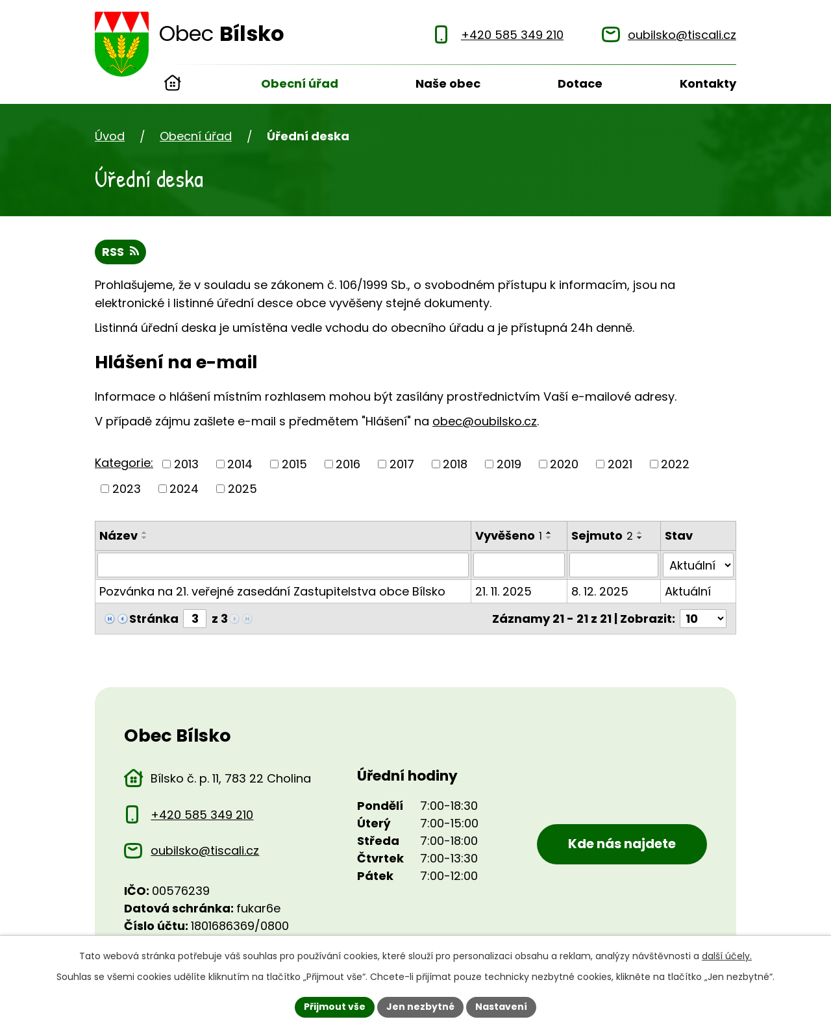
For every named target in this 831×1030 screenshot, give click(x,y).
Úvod (173, 84)
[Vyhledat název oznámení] (283, 565)
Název (118, 535)
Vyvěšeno (508, 535)
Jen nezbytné (420, 1006)
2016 (348, 464)
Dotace (580, 83)
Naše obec (448, 83)
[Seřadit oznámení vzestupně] (145, 532)
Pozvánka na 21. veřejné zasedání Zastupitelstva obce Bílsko (272, 591)
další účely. (727, 955)
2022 (675, 464)
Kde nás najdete (622, 844)
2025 (242, 489)
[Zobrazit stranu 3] (194, 618)
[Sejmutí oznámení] (613, 565)
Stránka (154, 618)
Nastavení (501, 1006)
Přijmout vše (335, 1006)
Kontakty (708, 83)
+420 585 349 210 (202, 815)
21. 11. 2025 (503, 591)
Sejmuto (602, 535)
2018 (455, 464)
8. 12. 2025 (599, 591)
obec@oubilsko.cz (484, 421)
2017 (402, 464)
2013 (186, 464)
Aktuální (688, 591)
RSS (120, 252)
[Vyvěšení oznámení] (519, 565)
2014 (240, 464)
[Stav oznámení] (698, 565)
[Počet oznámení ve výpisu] (703, 618)
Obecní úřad (299, 83)
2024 (184, 489)
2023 (126, 489)
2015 (294, 464)
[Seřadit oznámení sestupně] (145, 537)
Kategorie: (124, 463)
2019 (509, 464)
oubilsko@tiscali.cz (205, 850)
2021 (620, 464)
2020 (564, 464)
